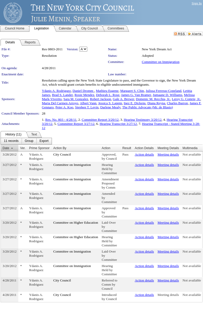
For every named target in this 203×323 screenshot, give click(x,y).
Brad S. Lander (62, 95)
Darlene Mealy (110, 107)
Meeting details (168, 154)
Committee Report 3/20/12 (100, 120)
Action (106, 148)
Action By (59, 148)
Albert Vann (88, 103)
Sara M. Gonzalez (76, 99)
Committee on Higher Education (75, 222)
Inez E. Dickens (135, 103)
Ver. (23, 148)
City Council (62, 154)
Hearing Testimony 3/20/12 (142, 120)
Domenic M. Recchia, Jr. (153, 99)
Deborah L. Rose (108, 95)
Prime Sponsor (39, 148)
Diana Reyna (156, 103)
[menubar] (26, 141)
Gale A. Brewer (123, 99)
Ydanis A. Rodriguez (56, 91)
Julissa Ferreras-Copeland (163, 91)
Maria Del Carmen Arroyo (60, 103)
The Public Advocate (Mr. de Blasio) (147, 107)
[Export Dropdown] (44, 141)
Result (126, 148)
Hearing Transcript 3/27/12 (118, 124)
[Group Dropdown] (29, 141)
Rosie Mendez (84, 95)
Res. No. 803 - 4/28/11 (60, 120)
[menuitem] (11, 141)
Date (6, 148)
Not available (192, 154)
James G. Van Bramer (136, 95)
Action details (144, 154)
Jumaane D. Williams (167, 95)
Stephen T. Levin (86, 107)
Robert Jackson (100, 99)
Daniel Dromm (83, 91)
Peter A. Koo (64, 107)
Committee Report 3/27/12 (76, 124)
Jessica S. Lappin (110, 103)
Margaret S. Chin (132, 91)
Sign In (197, 3)
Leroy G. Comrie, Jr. (186, 99)
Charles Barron (177, 103)
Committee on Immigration (160, 62)
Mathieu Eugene (107, 91)
